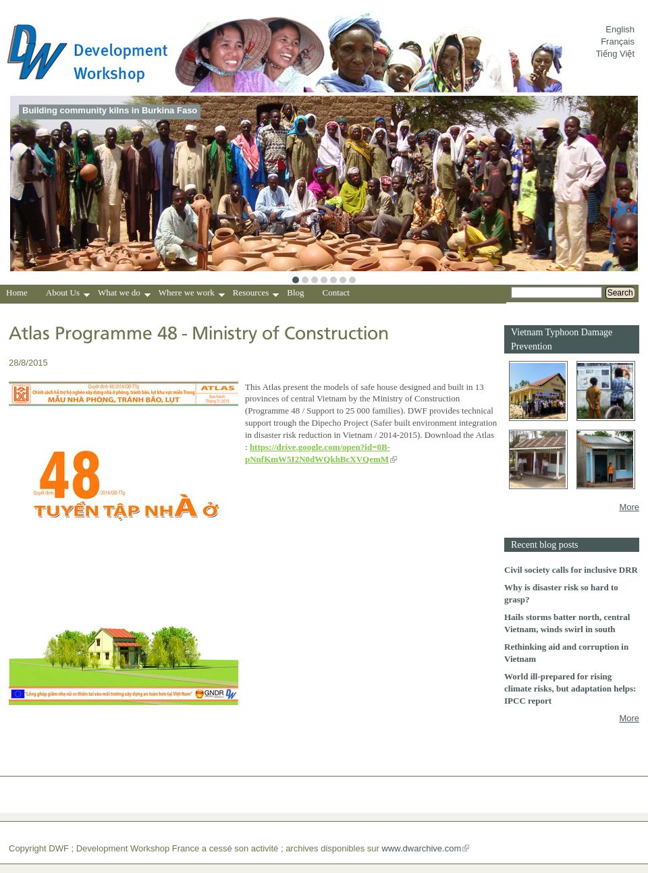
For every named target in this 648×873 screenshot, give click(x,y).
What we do (124, 294)
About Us (68, 294)
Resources (256, 294)
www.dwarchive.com (422, 848)
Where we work (192, 294)
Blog (295, 292)
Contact (336, 292)
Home (17, 292)
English (619, 29)
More (629, 507)
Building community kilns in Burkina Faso (109, 110)
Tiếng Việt (615, 54)
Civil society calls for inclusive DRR (571, 570)
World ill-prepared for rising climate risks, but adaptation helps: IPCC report (570, 688)
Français (617, 41)
